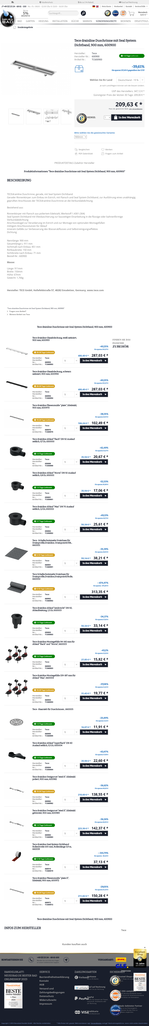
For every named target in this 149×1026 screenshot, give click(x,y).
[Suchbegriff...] (63, 13)
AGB (41, 984)
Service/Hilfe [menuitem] (140, 6)
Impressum (45, 1003)
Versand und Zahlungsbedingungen (52, 990)
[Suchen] (83, 13)
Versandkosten (96, 1023)
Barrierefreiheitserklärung (54, 977)
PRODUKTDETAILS (64, 162)
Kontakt (129, 6)
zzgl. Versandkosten (135, 109)
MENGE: (91, 117)
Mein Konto (106, 6)
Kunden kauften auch (74, 944)
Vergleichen (84, 149)
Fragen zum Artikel (114, 153)
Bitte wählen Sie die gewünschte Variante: (94, 132)
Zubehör (79, 162)
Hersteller (89, 162)
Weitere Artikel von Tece (18, 314)
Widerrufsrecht (47, 1000)
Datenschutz (46, 996)
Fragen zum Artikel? (16, 311)
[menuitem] (25, 13)
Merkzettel (118, 6)
